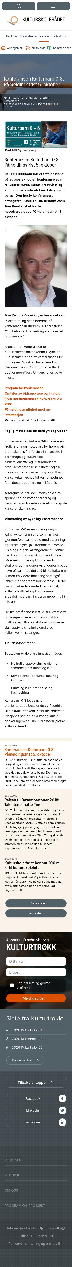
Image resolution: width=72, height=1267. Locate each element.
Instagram (32, 1122)
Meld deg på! (34, 998)
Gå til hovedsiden (14, 98)
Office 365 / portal (33, 1236)
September (10, 101)
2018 (45, 98)
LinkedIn (32, 1110)
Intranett (53, 1228)
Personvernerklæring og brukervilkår (36, 1243)
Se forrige (37, 903)
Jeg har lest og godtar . (33, 985)
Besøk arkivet (22, 1060)
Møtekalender (28, 36)
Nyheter (44, 36)
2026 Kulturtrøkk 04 (27, 1030)
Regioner (11, 36)
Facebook (32, 1098)
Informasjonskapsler (22, 1228)
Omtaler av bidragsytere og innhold (32, 393)
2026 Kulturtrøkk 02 (27, 1047)
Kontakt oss (58, 36)
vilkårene (24, 987)
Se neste (34, 913)
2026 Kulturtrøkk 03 (27, 1038)
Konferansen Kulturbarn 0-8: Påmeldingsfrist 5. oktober (31, 105)
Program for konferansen (24, 388)
